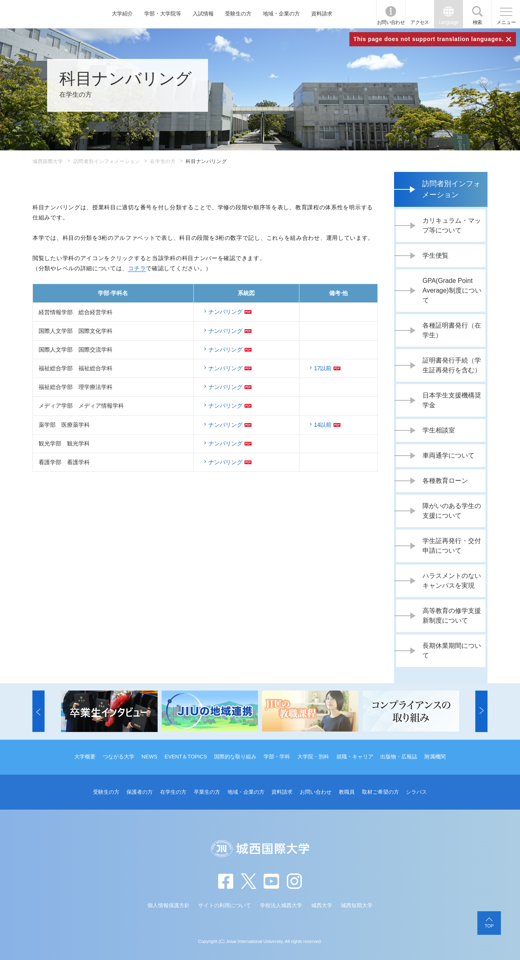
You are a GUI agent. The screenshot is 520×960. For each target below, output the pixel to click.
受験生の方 (238, 14)
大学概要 (84, 757)
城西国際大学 (47, 161)
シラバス (416, 792)
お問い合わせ (391, 22)
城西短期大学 (357, 905)
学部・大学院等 (162, 14)
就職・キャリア (354, 757)
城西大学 (321, 905)
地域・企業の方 (281, 14)
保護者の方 (139, 792)
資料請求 (321, 14)
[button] (38, 711)
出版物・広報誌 (398, 757)
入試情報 (203, 14)
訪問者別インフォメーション (107, 161)
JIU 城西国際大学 (45, 14)
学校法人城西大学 (281, 905)
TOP (489, 925)
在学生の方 (163, 161)
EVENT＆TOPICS (186, 757)
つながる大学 (118, 757)
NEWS (149, 757)
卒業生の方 (207, 792)
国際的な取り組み (235, 757)
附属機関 (435, 757)
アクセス (419, 22)
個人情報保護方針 (168, 905)
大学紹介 (122, 14)
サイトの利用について (224, 905)
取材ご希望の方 (380, 792)
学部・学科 (277, 757)
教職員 (347, 792)
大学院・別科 (313, 757)
